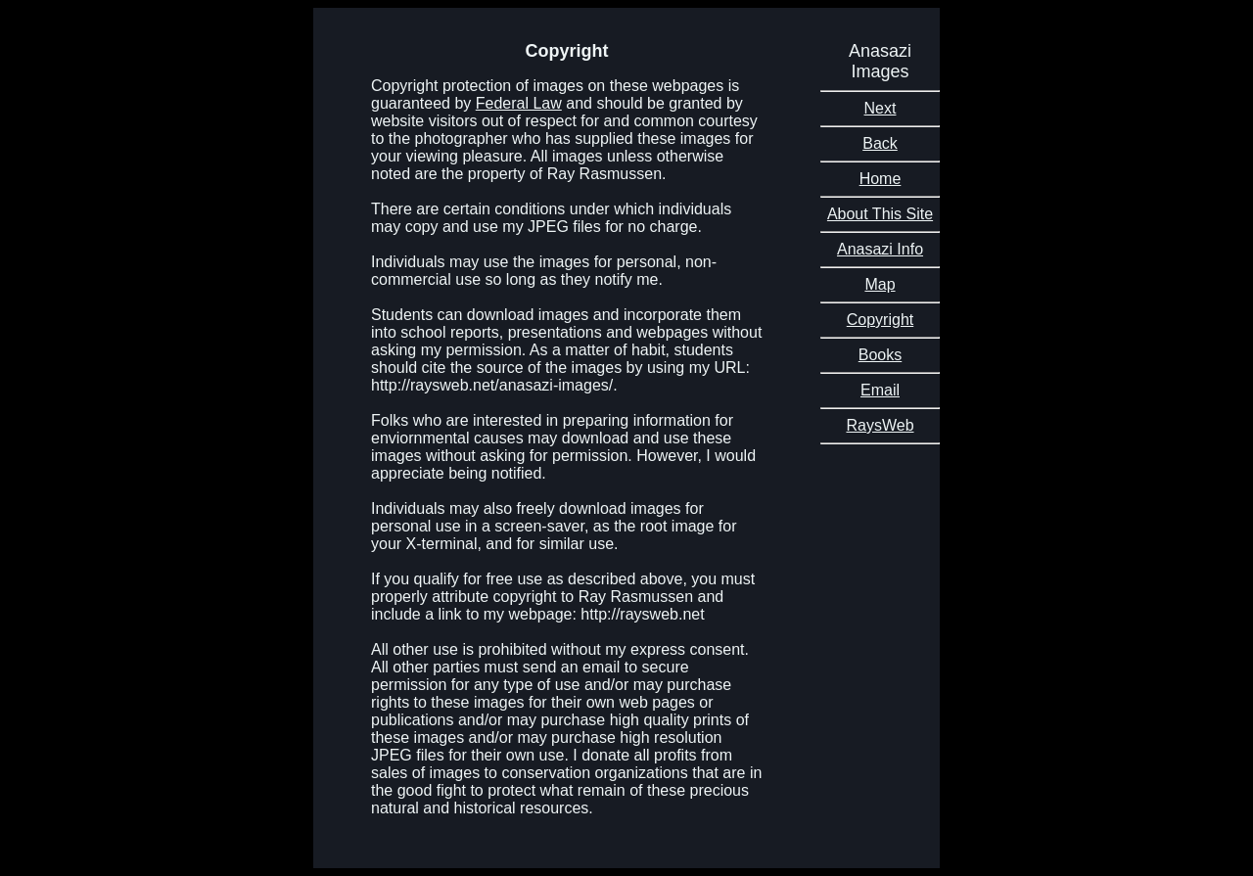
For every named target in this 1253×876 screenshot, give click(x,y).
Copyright (880, 319)
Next (880, 108)
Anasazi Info (880, 249)
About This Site (880, 214)
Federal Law (519, 103)
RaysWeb (879, 425)
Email (880, 390)
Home (880, 178)
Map (879, 284)
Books (880, 354)
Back (880, 143)
